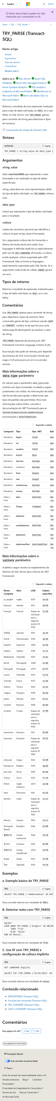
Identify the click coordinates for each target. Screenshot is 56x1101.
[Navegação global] (3, 4)
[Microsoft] (28, 4)
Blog (25, 1079)
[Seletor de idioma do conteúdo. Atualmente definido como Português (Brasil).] (13, 1054)
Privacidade (7, 1083)
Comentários (10, 66)
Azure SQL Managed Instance (31, 82)
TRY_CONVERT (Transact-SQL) (23, 1004)
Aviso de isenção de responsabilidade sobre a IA (24, 1075)
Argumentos (10, 58)
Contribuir (37, 1079)
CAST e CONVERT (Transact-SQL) (25, 1008)
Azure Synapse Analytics (15, 87)
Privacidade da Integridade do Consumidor (22, 1088)
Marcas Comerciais (28, 1092)
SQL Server (23, 24)
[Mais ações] (51, 24)
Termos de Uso (9, 1092)
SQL (12, 24)
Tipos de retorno (12, 62)
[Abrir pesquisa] (44, 4)
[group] (28, 151)
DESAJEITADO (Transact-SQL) (23, 996)
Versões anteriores (10, 1079)
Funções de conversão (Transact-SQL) (27, 1000)
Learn (4, 24)
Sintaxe (8, 54)
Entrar (51, 3)
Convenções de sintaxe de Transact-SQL (26, 129)
